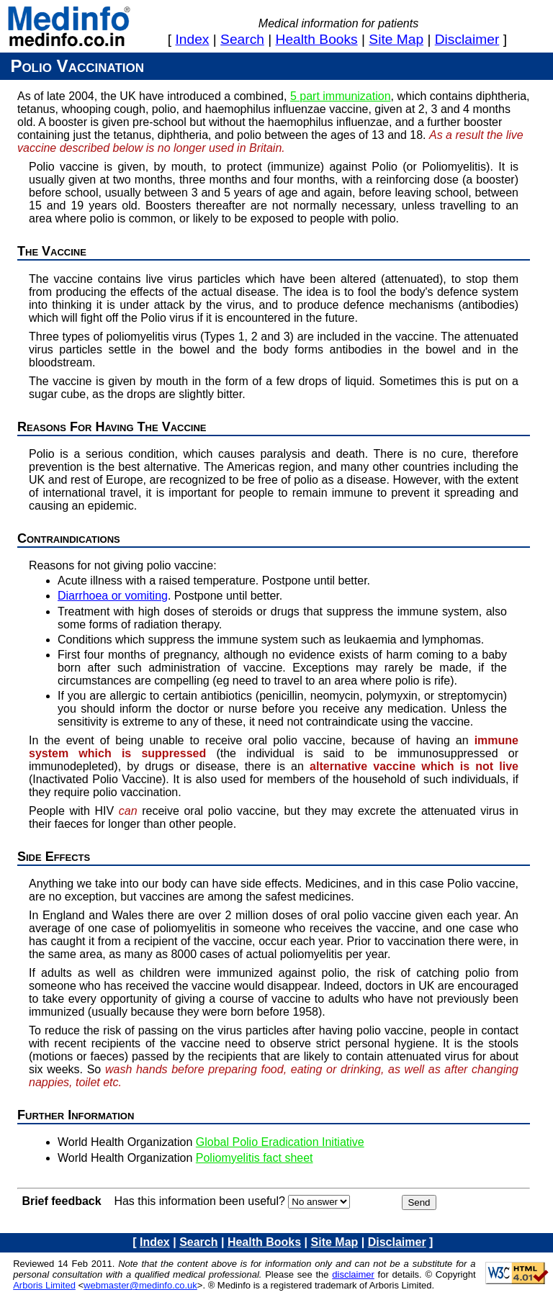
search (242, 39)
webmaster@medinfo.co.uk (140, 1285)
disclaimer (467, 39)
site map (396, 39)
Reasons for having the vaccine (112, 427)
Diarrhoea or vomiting (113, 596)
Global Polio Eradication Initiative (280, 1142)
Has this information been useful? (199, 1201)
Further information (75, 1115)
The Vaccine (51, 251)
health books (317, 39)
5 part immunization (340, 96)
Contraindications (68, 538)
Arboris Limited (44, 1285)
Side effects (53, 856)
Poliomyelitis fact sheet (254, 1158)
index (193, 39)
